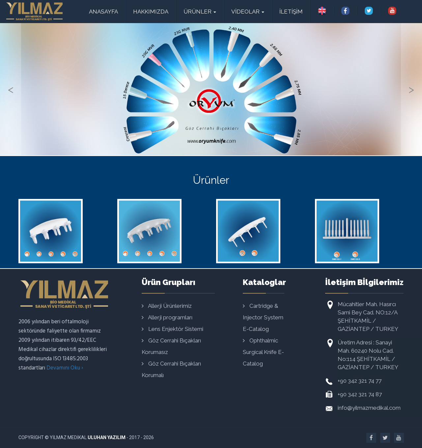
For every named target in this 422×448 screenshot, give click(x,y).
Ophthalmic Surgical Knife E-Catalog (263, 352)
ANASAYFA (103, 11)
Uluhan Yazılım (107, 437)
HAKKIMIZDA (150, 11)
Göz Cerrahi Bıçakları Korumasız (171, 346)
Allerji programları (167, 317)
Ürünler (199, 11)
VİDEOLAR (247, 11)
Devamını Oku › (64, 368)
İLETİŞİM (291, 11)
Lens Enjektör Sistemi (172, 329)
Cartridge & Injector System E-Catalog (263, 317)
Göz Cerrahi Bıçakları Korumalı (171, 369)
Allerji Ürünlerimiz (167, 306)
